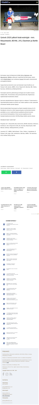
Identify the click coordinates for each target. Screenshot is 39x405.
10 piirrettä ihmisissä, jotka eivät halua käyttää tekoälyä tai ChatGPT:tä (12, 323)
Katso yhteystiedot (6, 395)
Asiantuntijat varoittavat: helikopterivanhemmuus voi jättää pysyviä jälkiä (12, 294)
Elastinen (26, 75)
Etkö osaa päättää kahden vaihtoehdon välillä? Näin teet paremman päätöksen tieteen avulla (12, 343)
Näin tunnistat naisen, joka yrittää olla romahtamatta (12, 303)
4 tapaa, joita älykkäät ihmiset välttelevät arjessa (12, 308)
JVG (22, 75)
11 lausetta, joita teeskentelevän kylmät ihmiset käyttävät (12, 224)
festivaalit (17, 168)
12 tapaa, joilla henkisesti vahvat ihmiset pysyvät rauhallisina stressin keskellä (12, 299)
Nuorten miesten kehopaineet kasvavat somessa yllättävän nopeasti (12, 255)
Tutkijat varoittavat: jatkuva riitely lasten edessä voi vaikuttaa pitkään (11, 319)
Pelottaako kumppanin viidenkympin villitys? (11, 264)
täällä (8, 362)
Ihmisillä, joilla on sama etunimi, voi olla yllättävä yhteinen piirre (11, 229)
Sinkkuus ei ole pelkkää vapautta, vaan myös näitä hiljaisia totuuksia (11, 279)
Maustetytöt (3, 77)
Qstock (21, 79)
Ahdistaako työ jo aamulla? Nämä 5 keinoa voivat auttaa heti (12, 284)
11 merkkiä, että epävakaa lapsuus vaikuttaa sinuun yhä (12, 328)
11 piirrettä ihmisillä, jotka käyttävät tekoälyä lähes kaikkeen (11, 289)
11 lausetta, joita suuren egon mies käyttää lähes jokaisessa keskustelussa (12, 314)
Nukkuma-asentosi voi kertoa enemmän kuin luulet (12, 333)
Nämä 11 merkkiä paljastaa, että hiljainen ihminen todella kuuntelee (12, 234)
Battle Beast (7, 79)
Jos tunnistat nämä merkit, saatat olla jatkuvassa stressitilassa (12, 250)
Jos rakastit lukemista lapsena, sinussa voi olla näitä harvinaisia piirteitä (12, 274)
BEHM (9, 77)
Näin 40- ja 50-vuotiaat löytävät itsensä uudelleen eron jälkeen (12, 244)
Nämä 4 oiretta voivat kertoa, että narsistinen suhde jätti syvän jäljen (12, 260)
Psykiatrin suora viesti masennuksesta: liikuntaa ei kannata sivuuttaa (12, 239)
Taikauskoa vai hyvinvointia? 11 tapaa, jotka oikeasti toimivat (12, 338)
